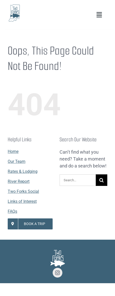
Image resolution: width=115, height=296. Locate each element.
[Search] (101, 180)
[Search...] (78, 180)
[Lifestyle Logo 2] (14, 6)
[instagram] (57, 273)
